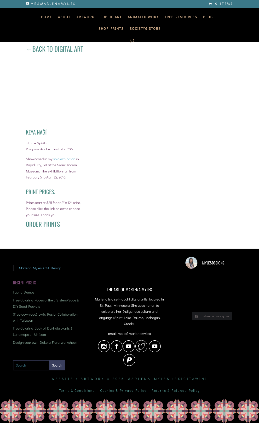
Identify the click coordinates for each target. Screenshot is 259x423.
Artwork (85, 17)
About (64, 17)
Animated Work (143, 17)
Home (46, 17)
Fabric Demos (24, 292)
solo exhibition (64, 158)
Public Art (111, 17)
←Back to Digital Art (54, 49)
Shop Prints (111, 29)
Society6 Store (145, 29)
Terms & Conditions (77, 391)
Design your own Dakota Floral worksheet (45, 342)
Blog (208, 17)
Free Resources (181, 17)
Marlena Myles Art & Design (40, 267)
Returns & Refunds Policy (176, 391)
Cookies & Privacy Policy (123, 391)
